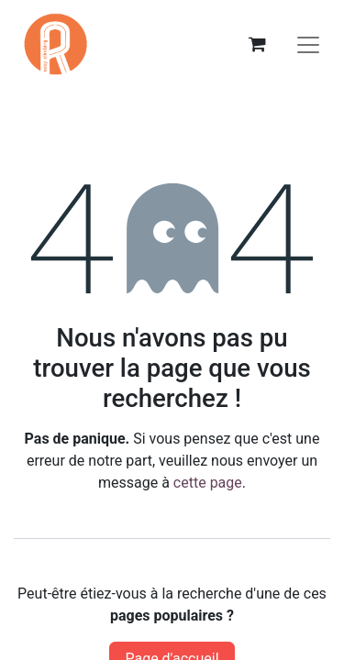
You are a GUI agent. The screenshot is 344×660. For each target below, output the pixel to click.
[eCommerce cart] (257, 44)
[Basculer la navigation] (308, 44)
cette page (207, 482)
